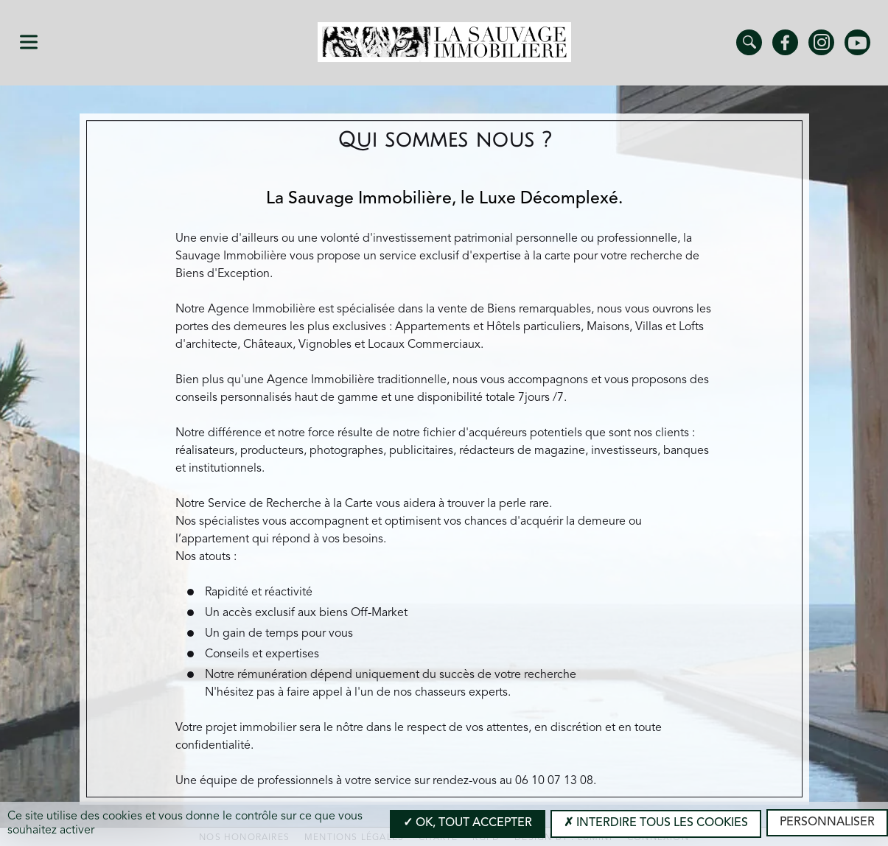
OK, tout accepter (467, 823)
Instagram (821, 42)
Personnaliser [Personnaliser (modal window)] (827, 822)
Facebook (785, 42)
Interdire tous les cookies (656, 823)
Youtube (857, 42)
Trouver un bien (749, 42)
